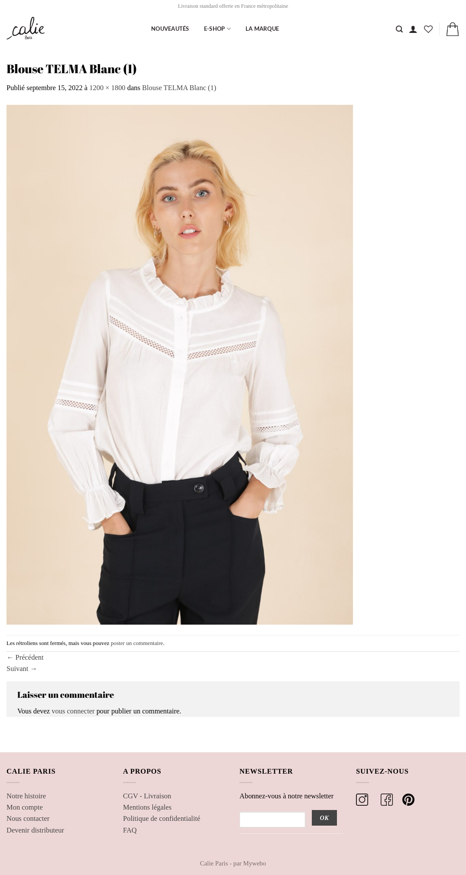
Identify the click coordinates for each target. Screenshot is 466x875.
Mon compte (24, 807)
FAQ (130, 830)
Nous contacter (27, 818)
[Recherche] (399, 29)
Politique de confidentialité (161, 818)
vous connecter (73, 711)
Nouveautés (170, 28)
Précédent (25, 657)
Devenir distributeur (35, 830)
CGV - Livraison (147, 796)
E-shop (217, 29)
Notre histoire (26, 796)
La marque (262, 28)
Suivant (21, 668)
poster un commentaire (137, 643)
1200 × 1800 (107, 88)
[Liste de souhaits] (428, 29)
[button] (413, 29)
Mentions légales (147, 807)
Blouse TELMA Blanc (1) (179, 88)
